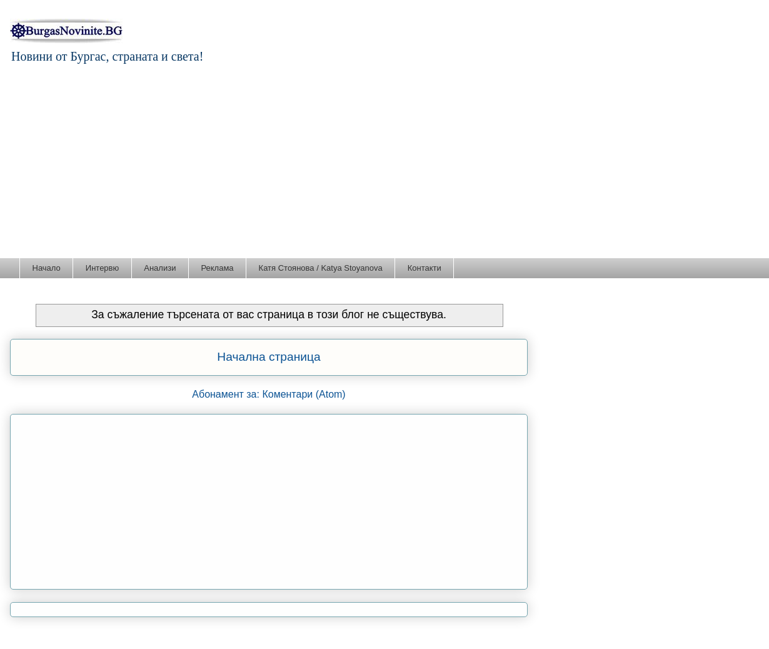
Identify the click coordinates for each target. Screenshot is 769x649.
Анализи (160, 268)
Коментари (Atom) (303, 394)
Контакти (424, 268)
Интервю (102, 268)
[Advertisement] (384, 163)
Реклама (217, 268)
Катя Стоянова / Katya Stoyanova (321, 268)
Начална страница (268, 356)
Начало (47, 268)
